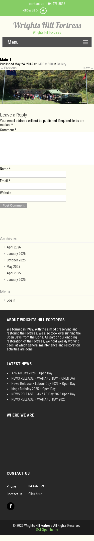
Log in (11, 306)
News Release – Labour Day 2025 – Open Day (43, 390)
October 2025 (16, 266)
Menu (12, 42)
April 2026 (14, 253)
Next (89, 68)
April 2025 (14, 279)
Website (5, 199)
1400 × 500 (45, 64)
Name (5, 175)
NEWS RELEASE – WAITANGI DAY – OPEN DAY (43, 384)
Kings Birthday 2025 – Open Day (33, 395)
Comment (8, 130)
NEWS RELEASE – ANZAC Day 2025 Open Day (43, 400)
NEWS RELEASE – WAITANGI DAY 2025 (38, 405)
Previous (8, 68)
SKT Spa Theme (47, 536)
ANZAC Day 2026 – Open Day (31, 379)
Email (5, 187)
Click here (35, 500)
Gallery (61, 64)
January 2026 (16, 260)
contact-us (36, 4)
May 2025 (13, 273)
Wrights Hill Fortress (46, 25)
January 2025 (16, 286)
